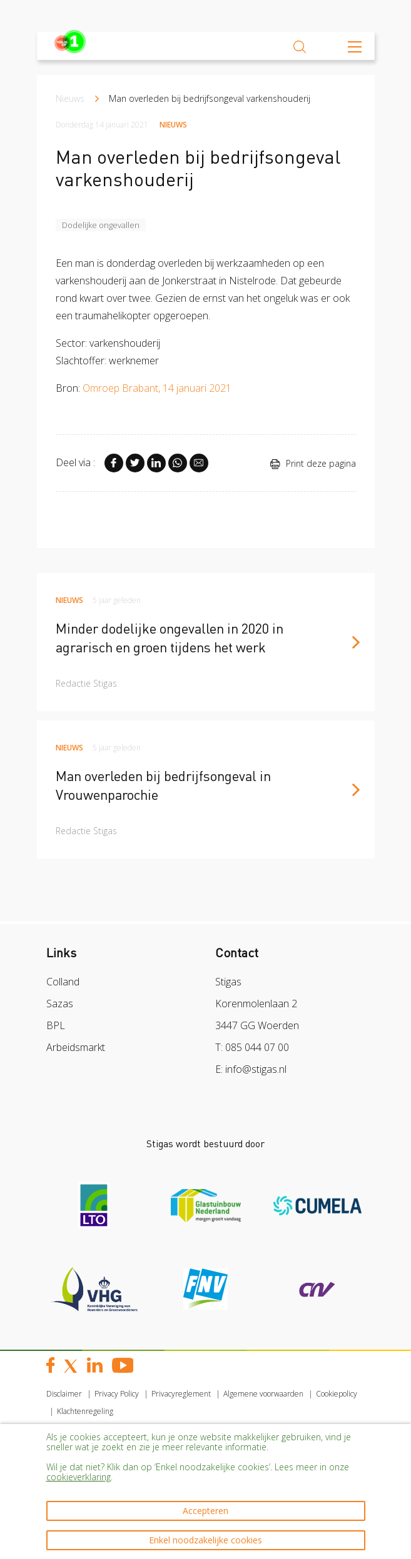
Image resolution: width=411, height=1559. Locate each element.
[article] (206, 642)
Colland (62, 982)
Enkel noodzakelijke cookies (205, 1540)
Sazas (59, 1003)
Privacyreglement (181, 1393)
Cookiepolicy (336, 1393)
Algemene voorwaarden (263, 1393)
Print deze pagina (312, 463)
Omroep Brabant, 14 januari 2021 (158, 388)
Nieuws (70, 98)
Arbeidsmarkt (75, 1047)
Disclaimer (64, 1393)
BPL (55, 1025)
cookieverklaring (78, 1477)
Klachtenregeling (85, 1411)
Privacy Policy (116, 1393)
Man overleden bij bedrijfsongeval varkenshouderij (209, 98)
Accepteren (205, 1511)
